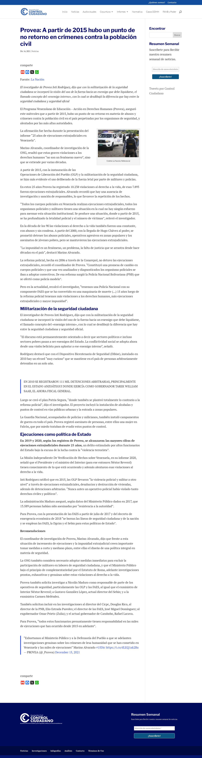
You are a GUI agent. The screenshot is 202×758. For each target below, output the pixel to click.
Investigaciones (39, 750)
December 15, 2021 (67, 652)
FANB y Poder (169, 12)
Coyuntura (105, 12)
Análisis (68, 750)
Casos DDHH (152, 12)
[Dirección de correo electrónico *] (165, 69)
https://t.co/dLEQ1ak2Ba (122, 647)
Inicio (64, 12)
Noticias (75, 12)
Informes (121, 12)
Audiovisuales (89, 12)
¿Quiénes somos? (157, 3)
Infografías (55, 750)
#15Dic (100, 647)
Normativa (137, 12)
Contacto (172, 3)
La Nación (37, 79)
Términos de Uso (96, 750)
